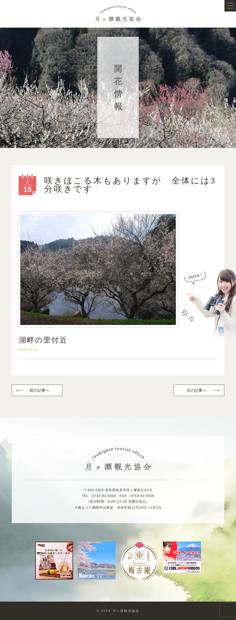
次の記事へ (196, 390)
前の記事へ (39, 390)
